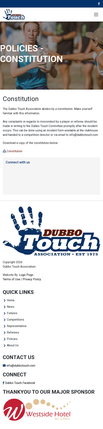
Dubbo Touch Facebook (19, 383)
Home (11, 300)
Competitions (15, 319)
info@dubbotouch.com (19, 365)
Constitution (14, 151)
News (10, 306)
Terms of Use (11, 279)
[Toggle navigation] (96, 14)
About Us (13, 345)
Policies (12, 339)
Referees (13, 332)
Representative (17, 326)
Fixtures (12, 313)
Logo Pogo (26, 275)
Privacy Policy (32, 279)
